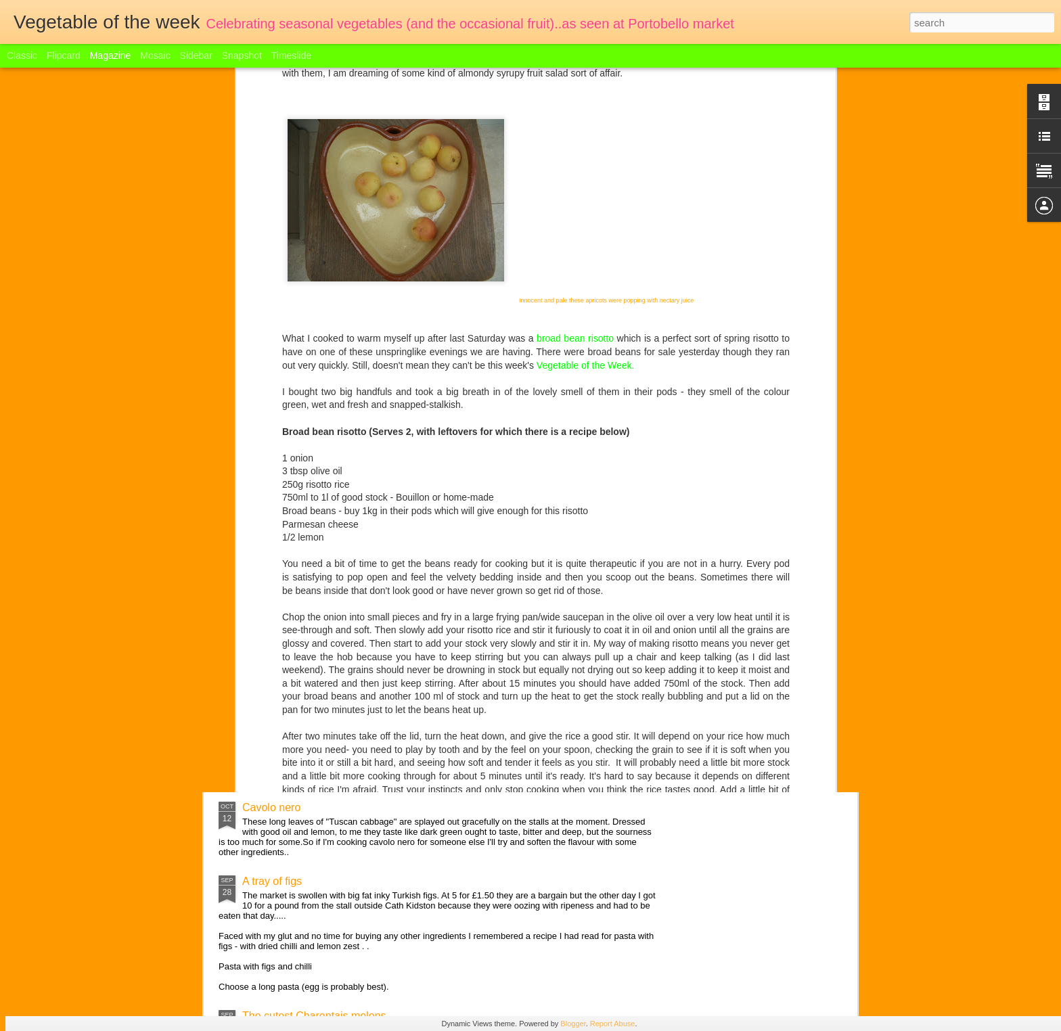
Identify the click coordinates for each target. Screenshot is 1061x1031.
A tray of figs (272, 881)
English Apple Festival (295, 733)
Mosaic (155, 55)
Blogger (572, 1023)
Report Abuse (612, 1023)
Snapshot (242, 55)
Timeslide (291, 55)
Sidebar (196, 55)
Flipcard (64, 55)
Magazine (110, 55)
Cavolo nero (271, 807)
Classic (22, 55)
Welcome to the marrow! (300, 650)
